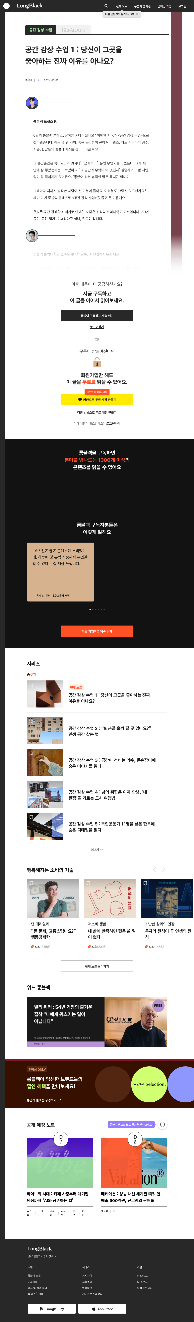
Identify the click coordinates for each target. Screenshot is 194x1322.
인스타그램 (143, 1276)
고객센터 (87, 1282)
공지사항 (87, 1276)
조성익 (28, 80)
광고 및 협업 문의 (37, 1288)
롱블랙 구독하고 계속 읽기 (97, 315)
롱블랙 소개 (34, 1276)
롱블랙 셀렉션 (142, 6)
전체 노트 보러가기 (97, 966)
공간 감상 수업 (40, 29)
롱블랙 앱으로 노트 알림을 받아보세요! (131, 1125)
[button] (90, 609)
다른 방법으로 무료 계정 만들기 (97, 412)
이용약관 (87, 1288)
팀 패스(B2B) (35, 1294)
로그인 (182, 6)
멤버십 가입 (165, 6)
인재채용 (32, 1282)
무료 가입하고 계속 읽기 (97, 631)
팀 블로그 (142, 1282)
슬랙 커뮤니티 (144, 1288)
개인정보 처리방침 (92, 1294)
